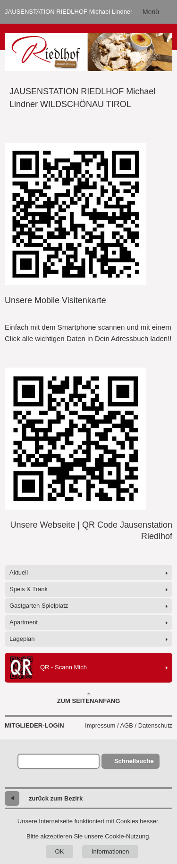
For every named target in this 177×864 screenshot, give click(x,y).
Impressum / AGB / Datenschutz (128, 725)
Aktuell (18, 572)
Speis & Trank (28, 589)
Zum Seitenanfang (88, 698)
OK (59, 851)
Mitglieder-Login (34, 725)
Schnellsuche (134, 761)
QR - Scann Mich (48, 667)
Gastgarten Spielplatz (38, 605)
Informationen (110, 851)
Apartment (23, 622)
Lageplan (22, 638)
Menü (151, 12)
